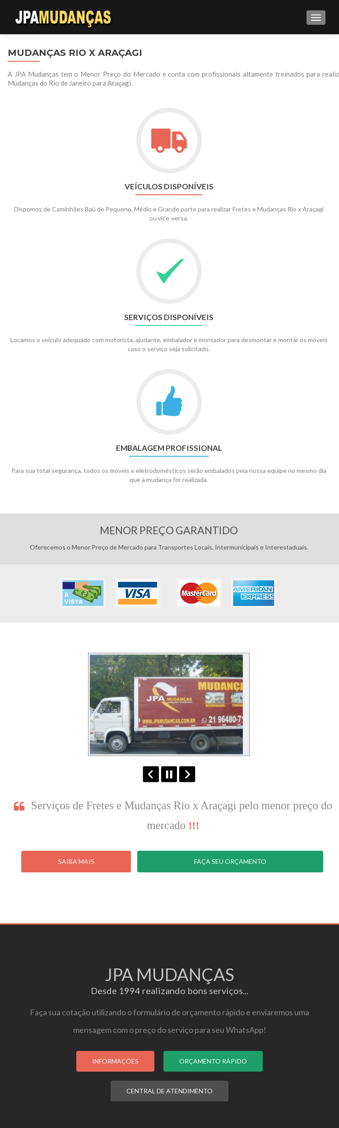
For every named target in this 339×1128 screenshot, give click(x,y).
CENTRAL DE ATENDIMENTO (169, 1091)
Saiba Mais (76, 861)
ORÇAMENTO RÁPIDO (213, 1061)
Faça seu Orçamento (230, 861)
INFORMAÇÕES (115, 1061)
